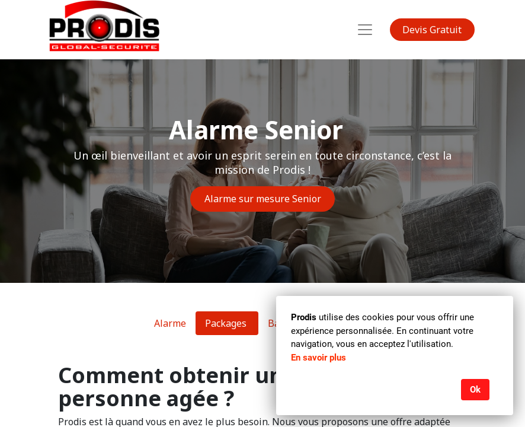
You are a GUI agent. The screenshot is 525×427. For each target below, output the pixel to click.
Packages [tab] (227, 323)
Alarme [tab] (170, 323)
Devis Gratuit (432, 29)
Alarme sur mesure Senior (262, 198)
